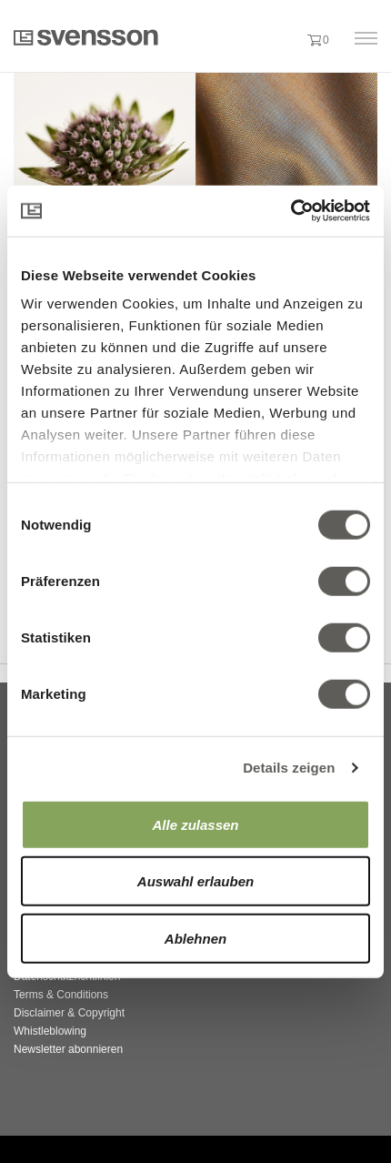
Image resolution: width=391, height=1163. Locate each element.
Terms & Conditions (61, 994)
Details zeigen (289, 767)
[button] (284, 39)
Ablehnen (195, 938)
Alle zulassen (195, 824)
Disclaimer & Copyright (69, 1012)
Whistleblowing (50, 1031)
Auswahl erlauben (195, 881)
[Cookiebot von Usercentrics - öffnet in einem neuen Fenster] (290, 211)
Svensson (86, 37)
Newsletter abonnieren (68, 1049)
